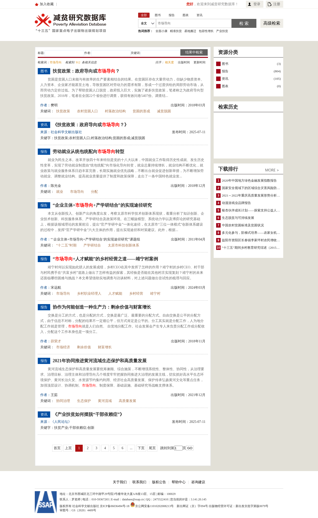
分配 (94, 192)
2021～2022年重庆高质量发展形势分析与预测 (254, 195)
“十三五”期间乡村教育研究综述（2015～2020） (255, 247)
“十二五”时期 (66, 245)
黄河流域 (105, 401)
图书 (225, 64)
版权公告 (159, 482)
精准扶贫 (176, 31)
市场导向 (77, 192)
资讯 (225, 78)
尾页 (152, 448)
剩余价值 (84, 347)
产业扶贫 (222, 31)
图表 (225, 86)
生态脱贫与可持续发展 (238, 218)
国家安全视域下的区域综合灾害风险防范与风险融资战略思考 (265, 188)
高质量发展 (127, 401)
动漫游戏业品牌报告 (236, 203)
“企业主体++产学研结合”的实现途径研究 (102, 205)
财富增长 (105, 347)
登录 (256, 4)
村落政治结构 (115, 111)
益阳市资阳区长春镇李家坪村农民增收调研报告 (256, 240)
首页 (57, 448)
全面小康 (161, 31)
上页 (68, 448)
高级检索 (271, 23)
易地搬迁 (190, 31)
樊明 (54, 105)
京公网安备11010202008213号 (152, 504)
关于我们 (120, 482)
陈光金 (56, 186)
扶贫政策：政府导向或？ (86, 71)
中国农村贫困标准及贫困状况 (243, 225)
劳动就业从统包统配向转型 (88, 151)
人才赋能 (115, 293)
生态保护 (84, 401)
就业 (59, 192)
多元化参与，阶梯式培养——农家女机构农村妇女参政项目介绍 (267, 233)
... (131, 448)
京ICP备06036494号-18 (114, 506)
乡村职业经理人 (89, 293)
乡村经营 (136, 293)
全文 (144, 23)
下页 (141, 448)
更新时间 (199, 62)
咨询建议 (198, 482)
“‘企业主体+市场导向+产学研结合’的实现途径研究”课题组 (95, 239)
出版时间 (184, 62)
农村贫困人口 (87, 111)
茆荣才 (56, 341)
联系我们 (139, 482)
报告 (225, 71)
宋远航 (56, 287)
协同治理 (63, 401)
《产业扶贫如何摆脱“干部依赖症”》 (88, 414)
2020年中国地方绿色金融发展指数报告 (249, 180)
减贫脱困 (164, 111)
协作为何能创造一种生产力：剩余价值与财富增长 (102, 307)
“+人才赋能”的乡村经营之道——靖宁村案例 (105, 258)
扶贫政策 (63, 111)
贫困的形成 (141, 111)
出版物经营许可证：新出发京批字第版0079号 (238, 506)
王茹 (54, 395)
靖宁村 (155, 293)
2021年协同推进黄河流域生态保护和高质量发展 (100, 360)
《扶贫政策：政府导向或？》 (91, 124)
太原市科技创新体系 (123, 245)
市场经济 (63, 347)
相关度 (169, 62)
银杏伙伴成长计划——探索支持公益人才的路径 (256, 210)
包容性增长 (206, 31)
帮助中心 (179, 482)
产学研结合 (92, 245)
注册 (276, 4)
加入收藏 (47, 4)
